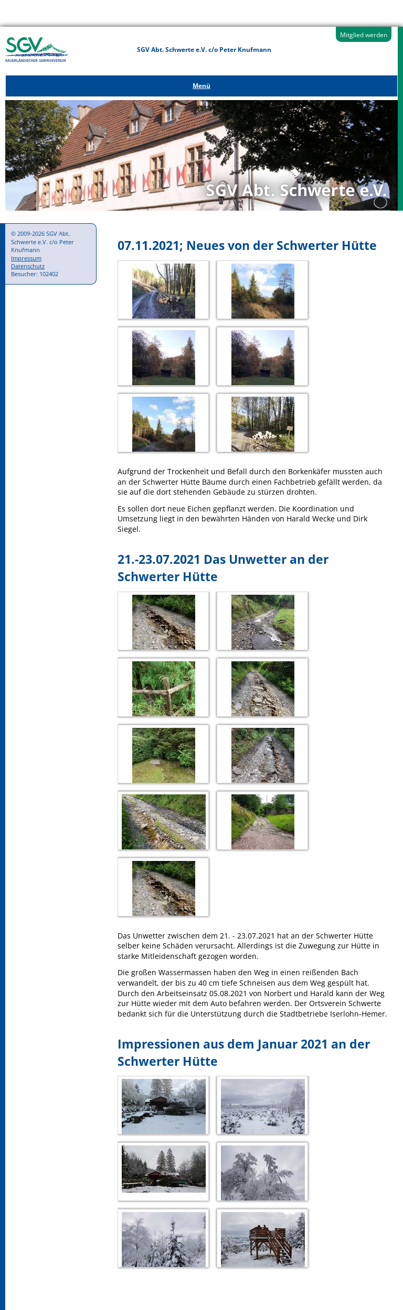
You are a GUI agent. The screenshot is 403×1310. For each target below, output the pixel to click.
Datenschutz (28, 266)
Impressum (26, 258)
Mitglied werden (363, 34)
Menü (201, 85)
